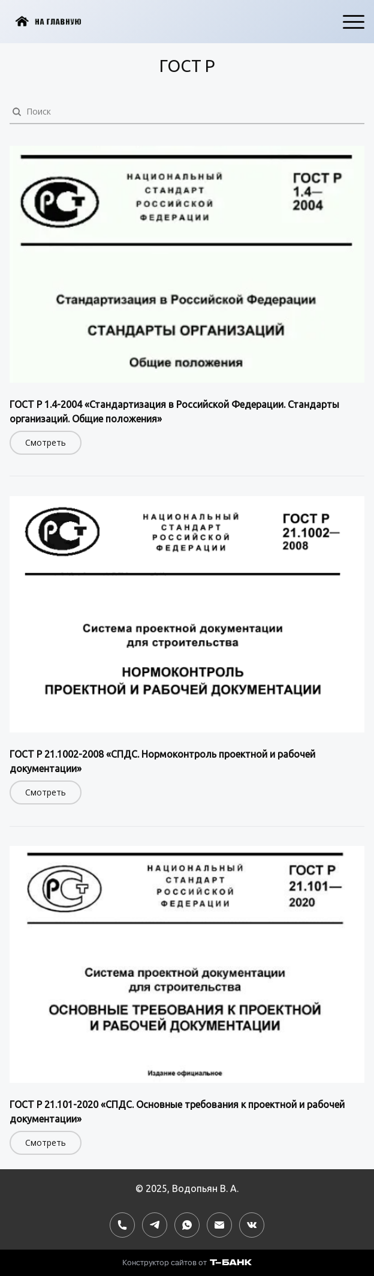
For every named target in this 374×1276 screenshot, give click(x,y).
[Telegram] (154, 1225)
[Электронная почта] (219, 1225)
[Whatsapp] (187, 1225)
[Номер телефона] (122, 1225)
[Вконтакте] (251, 1225)
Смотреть (45, 442)
